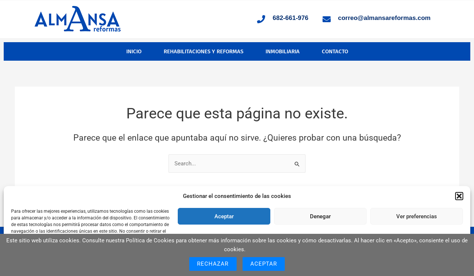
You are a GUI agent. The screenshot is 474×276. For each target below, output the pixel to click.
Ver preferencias (416, 216)
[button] (459, 196)
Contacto (335, 51)
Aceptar (224, 216)
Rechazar (213, 263)
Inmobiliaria (283, 51)
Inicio (133, 51)
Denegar (320, 216)
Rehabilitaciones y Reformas (203, 51)
